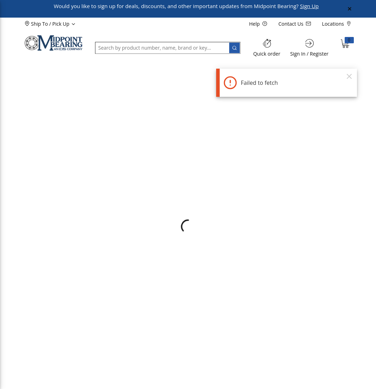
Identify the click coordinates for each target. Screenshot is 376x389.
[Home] (53, 43)
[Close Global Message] (349, 9)
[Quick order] (266, 48)
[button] (42, 72)
